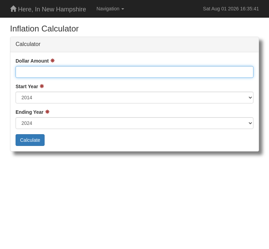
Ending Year (30, 112)
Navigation (110, 8)
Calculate (30, 140)
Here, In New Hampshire (48, 9)
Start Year (27, 86)
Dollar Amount (32, 61)
